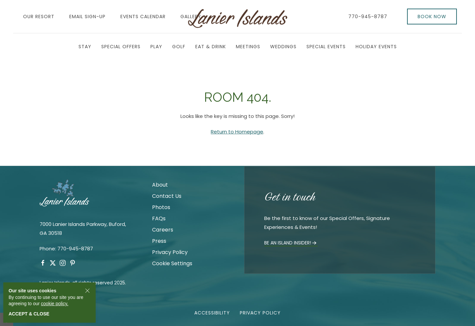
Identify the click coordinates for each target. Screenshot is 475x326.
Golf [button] (178, 46)
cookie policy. (54, 303)
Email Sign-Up (87, 16)
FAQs (159, 218)
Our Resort (38, 16)
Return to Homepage (237, 131)
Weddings (283, 46)
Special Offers (121, 46)
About (160, 185)
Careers (162, 230)
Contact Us (166, 196)
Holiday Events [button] (376, 46)
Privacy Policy (170, 252)
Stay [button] (85, 46)
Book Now (432, 16)
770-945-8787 (367, 16)
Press (159, 241)
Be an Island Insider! (291, 242)
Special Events (326, 46)
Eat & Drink (210, 46)
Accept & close (29, 313)
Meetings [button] (248, 46)
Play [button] (156, 46)
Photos (161, 207)
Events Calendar (143, 16)
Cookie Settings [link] (172, 263)
